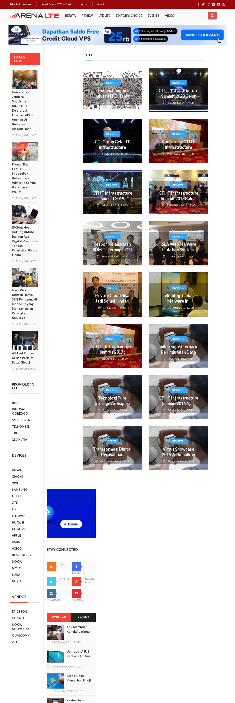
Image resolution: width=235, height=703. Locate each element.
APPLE (16, 535)
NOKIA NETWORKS (21, 627)
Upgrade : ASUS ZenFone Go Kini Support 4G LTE (208, 221)
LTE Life (104, 15)
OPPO (16, 496)
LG (14, 509)
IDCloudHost (131, 691)
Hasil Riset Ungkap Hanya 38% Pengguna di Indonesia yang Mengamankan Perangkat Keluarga (24, 304)
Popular (189, 183)
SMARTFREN (21, 420)
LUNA (16, 574)
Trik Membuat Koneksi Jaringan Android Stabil (208, 196)
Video (169, 15)
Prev (179, 352)
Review (87, 15)
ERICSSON (19, 611)
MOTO (16, 568)
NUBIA (17, 581)
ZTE (15, 503)
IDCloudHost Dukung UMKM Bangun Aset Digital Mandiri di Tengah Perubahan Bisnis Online (24, 241)
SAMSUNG (19, 489)
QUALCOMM (21, 635)
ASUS (16, 542)
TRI (14, 433)
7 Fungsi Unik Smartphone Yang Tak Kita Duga (210, 464)
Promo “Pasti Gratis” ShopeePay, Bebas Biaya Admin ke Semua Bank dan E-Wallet (24, 178)
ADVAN (17, 470)
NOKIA (17, 561)
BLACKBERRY (21, 555)
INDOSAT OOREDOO (20, 411)
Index (84, 4)
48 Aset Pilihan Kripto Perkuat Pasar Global (23, 357)
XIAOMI (17, 476)
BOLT (16, 403)
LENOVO (18, 516)
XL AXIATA (19, 439)
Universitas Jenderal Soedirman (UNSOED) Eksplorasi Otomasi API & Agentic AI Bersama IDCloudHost (22, 110)
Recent (213, 183)
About (100, 4)
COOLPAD (19, 529)
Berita (70, 15)
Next (221, 352)
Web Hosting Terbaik (108, 691)
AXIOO (17, 548)
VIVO (16, 483)
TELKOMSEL (21, 426)
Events (153, 15)
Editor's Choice (129, 15)
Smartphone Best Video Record (201, 352)
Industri (75, 82)
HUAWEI (18, 522)
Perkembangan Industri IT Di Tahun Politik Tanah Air (75, 96)
